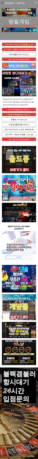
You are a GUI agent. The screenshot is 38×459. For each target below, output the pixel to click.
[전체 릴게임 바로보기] (19, 440)
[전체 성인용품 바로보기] (19, 450)
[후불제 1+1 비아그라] (19, 119)
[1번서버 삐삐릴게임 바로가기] (19, 109)
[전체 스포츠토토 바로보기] (19, 415)
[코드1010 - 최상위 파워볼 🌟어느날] (19, 44)
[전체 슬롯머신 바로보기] (19, 420)
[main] (19, 22)
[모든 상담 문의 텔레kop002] (19, 59)
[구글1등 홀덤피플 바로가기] (19, 124)
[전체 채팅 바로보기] (19, 455)
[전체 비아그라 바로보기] (19, 445)
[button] (2, 3)
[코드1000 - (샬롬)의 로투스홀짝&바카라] (19, 49)
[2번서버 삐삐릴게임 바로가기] (19, 114)
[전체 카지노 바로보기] (19, 410)
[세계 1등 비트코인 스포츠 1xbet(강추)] (19, 129)
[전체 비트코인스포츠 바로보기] (19, 435)
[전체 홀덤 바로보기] (19, 430)
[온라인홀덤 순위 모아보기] (19, 54)
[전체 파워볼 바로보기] (19, 425)
